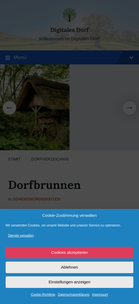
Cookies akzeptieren (69, 252)
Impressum (100, 294)
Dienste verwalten (21, 235)
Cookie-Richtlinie (43, 294)
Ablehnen (69, 267)
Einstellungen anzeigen (69, 282)
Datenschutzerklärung (73, 294)
